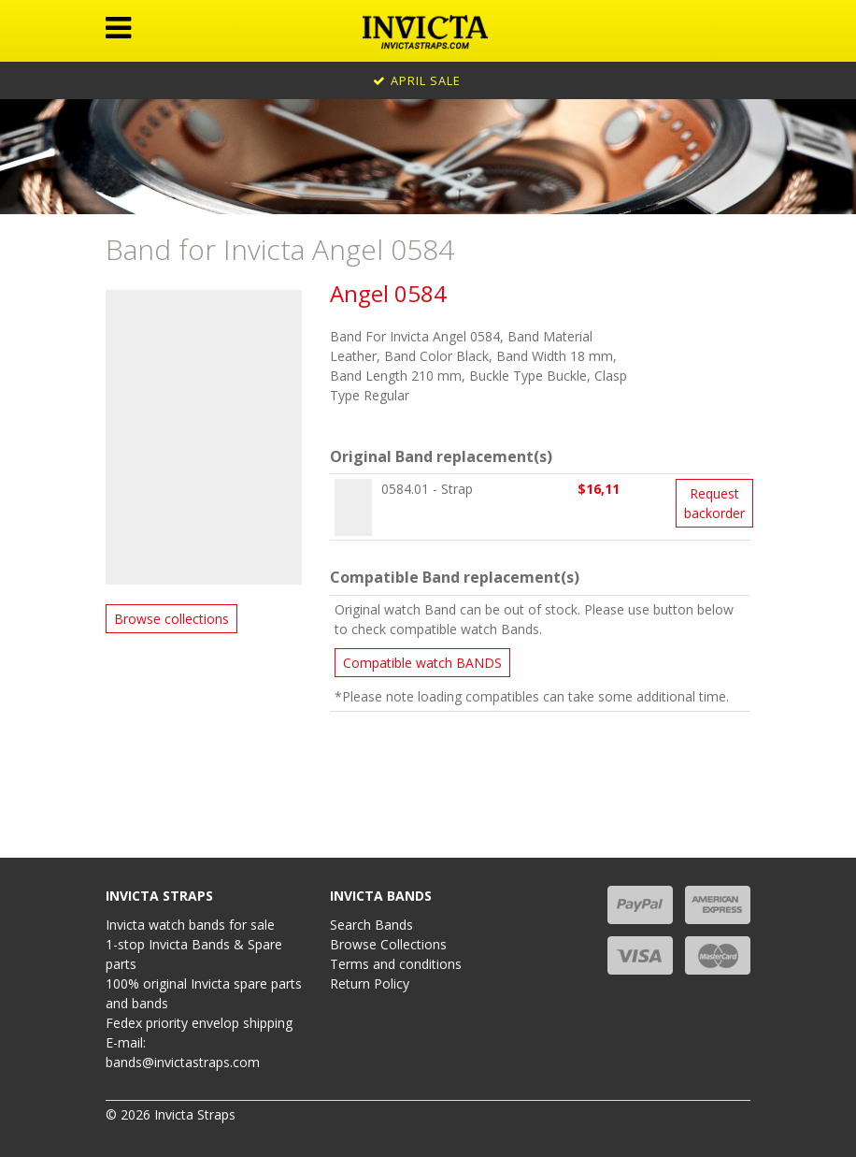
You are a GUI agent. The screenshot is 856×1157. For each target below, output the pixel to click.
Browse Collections (388, 944)
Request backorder (714, 503)
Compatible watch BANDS (422, 663)
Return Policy (369, 983)
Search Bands (371, 924)
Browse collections (171, 619)
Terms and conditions (396, 964)
